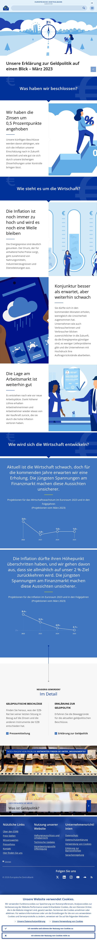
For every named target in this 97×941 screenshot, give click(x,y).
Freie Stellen (9, 835)
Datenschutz (71, 835)
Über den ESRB (10, 831)
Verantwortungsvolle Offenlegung (44, 847)
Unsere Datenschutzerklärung (31, 921)
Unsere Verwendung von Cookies (67, 921)
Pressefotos (9, 844)
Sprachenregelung (74, 854)
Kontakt (7, 848)
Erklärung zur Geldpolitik (73, 733)
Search (84, 8)
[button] (92, 3)
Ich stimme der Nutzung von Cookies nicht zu (50, 935)
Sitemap (8, 861)
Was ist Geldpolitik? (46, 806)
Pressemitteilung (20, 733)
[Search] (47, 8)
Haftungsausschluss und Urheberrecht (46, 836)
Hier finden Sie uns (13, 852)
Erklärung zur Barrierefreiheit (73, 849)
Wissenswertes (10, 840)
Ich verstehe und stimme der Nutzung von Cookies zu (50, 928)
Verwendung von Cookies (78, 843)
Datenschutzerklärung (76, 839)
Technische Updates (44, 842)
